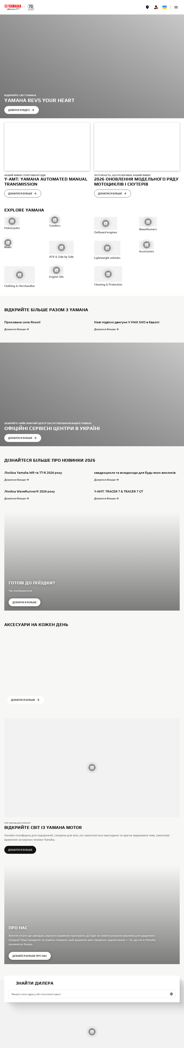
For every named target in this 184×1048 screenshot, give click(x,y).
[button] (176, 7)
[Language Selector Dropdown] (164, 7)
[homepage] (12, 7)
